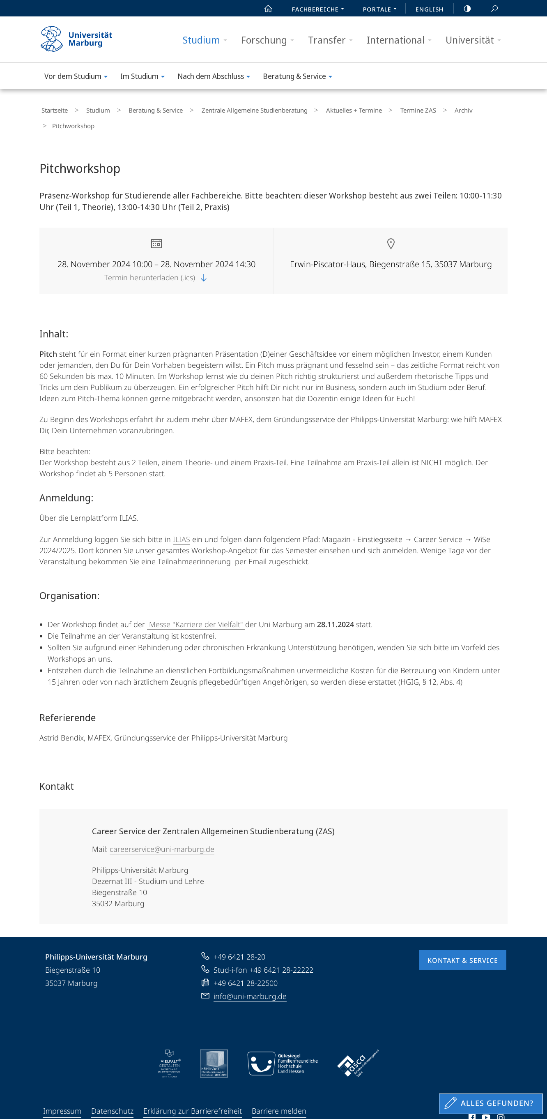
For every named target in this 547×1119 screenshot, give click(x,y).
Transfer (333, 40)
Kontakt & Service (462, 940)
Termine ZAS (377, 108)
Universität (476, 40)
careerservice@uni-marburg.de (162, 829)
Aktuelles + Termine (320, 108)
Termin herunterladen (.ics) (156, 258)
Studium (207, 40)
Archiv (414, 108)
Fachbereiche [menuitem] (320, 10)
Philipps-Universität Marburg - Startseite (83, 39)
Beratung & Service (300, 77)
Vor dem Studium (78, 77)
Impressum (62, 1091)
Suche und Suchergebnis (490, 9)
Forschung (270, 40)
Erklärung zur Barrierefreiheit (192, 1091)
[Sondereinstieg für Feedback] (491, 1104)
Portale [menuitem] (382, 10)
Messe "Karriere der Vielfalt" (196, 604)
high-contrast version (463, 8)
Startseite (52, 108)
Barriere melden (279, 1091)
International (402, 40)
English (430, 9)
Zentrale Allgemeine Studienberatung (229, 108)
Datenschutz (112, 1091)
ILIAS (181, 519)
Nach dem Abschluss (216, 77)
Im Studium (145, 77)
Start (264, 8)
